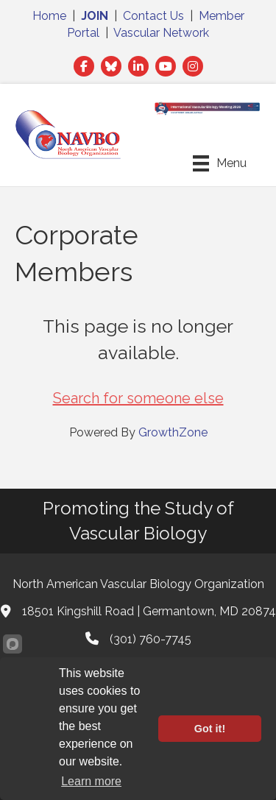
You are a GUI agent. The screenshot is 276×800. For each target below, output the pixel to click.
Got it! (209, 728)
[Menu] (219, 163)
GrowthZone (173, 432)
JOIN (94, 16)
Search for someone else (138, 398)
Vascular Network (161, 33)
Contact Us (153, 16)
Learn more (91, 781)
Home (49, 16)
